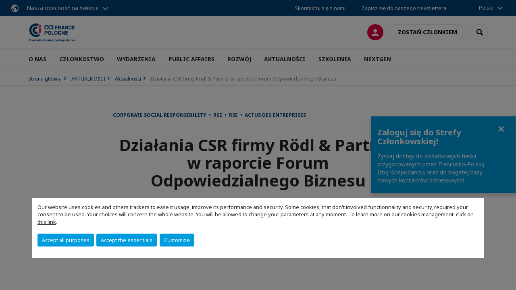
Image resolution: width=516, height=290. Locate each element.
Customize (177, 240)
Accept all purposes (65, 240)
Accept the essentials (126, 240)
